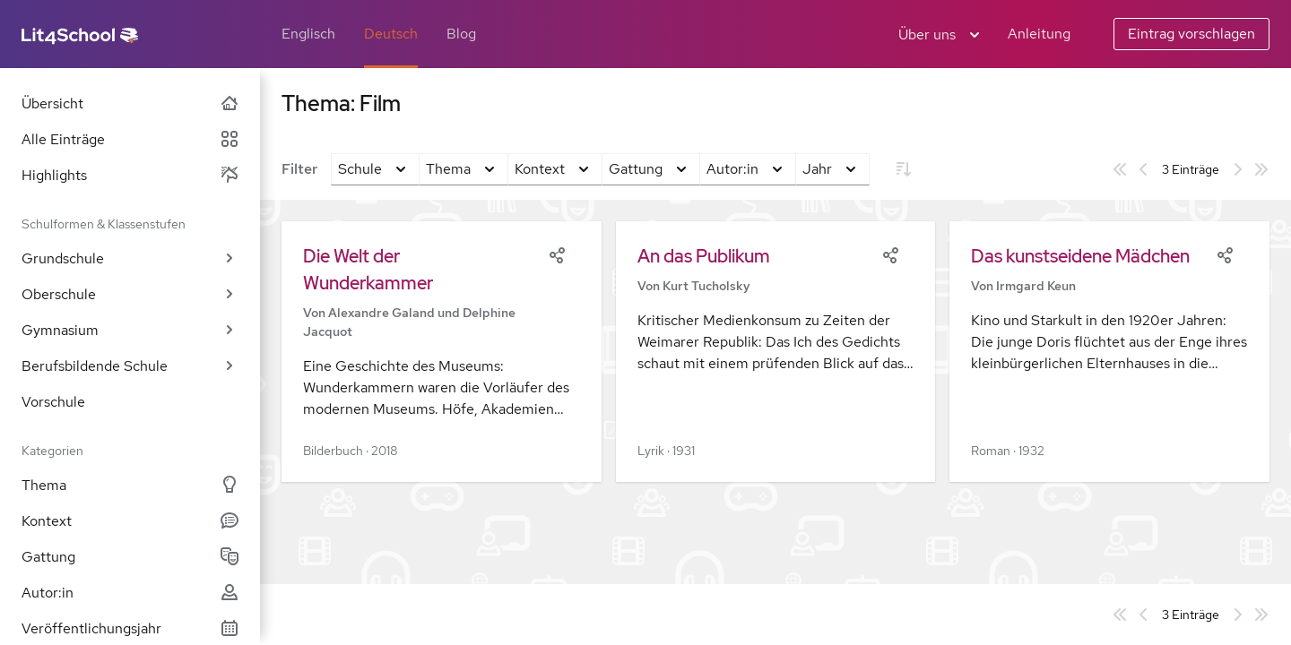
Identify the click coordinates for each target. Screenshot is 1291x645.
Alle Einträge (130, 139)
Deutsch (391, 33)
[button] (442, 351)
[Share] (556, 253)
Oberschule (130, 294)
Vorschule (53, 401)
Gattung (130, 556)
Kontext (130, 521)
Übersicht (130, 103)
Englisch (308, 33)
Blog (461, 33)
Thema (130, 485)
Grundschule (130, 258)
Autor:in (130, 592)
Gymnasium (130, 330)
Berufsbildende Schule (130, 366)
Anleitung (1039, 33)
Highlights (130, 175)
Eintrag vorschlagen (1191, 33)
